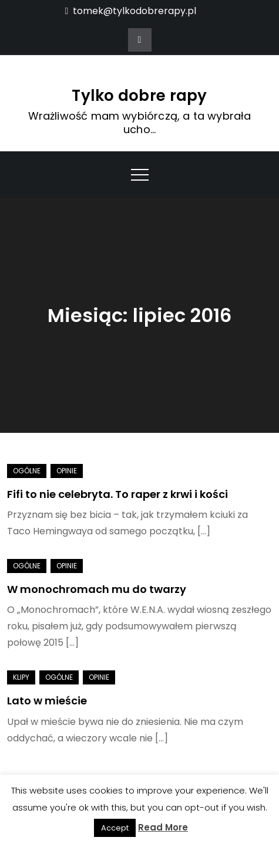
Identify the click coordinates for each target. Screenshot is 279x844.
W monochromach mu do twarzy (96, 589)
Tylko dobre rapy (139, 95)
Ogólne (27, 471)
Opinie (66, 471)
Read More (163, 827)
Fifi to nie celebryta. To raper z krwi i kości (117, 494)
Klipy (21, 677)
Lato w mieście (47, 700)
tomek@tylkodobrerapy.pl (131, 11)
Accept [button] (115, 827)
